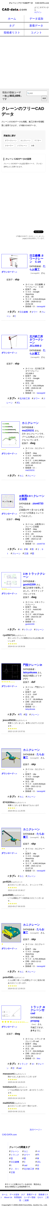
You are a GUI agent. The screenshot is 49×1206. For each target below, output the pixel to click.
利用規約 (18, 1197)
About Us (8, 1197)
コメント (36, 32)
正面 (26, 553)
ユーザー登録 (29, 1197)
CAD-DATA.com (42, 3)
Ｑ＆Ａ (40, 1197)
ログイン (38, 12)
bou (38, 1058)
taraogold (41, 306)
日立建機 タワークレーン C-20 (36, 258)
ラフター (37, 140)
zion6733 (41, 544)
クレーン (31, 476)
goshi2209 (29, 624)
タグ (12, 25)
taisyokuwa (30, 709)
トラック (28, 629)
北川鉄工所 (25, 398)
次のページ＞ (36, 1129)
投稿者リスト (12, 32)
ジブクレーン (22, 146)
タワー (34, 312)
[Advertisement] (24, 62)
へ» (9, 272)
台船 (32, 146)
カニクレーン (25, 140)
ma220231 (30, 470)
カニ (22, 476)
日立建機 (24, 312)
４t (21, 549)
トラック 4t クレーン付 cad (37, 1010)
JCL (18, 403)
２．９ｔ (15, 1169)
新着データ (36, 25)
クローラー (9, 146)
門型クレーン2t (32, 664)
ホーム (12, 18)
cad (19, 1068)
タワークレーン (11, 140)
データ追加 (36, 18)
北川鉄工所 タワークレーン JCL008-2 (37, 341)
